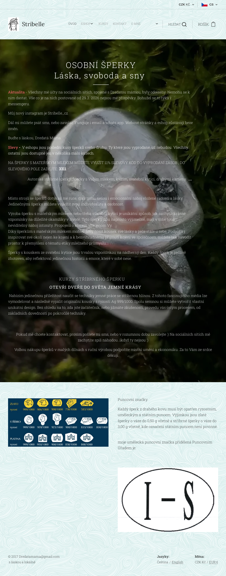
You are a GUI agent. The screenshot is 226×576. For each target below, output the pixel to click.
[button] (177, 24)
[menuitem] (99, 24)
